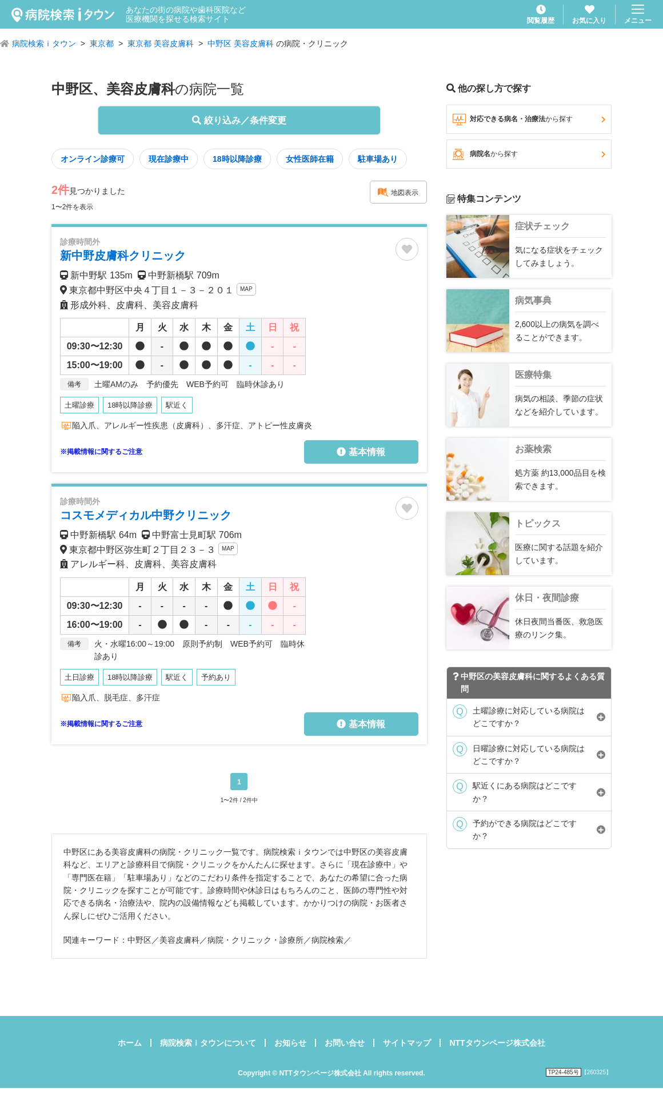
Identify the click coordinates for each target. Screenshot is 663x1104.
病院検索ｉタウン (44, 43)
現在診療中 (169, 159)
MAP (246, 289)
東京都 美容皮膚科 (160, 43)
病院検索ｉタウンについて (208, 1042)
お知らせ (290, 1042)
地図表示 (398, 192)
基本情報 (361, 452)
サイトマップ (407, 1042)
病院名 (529, 154)
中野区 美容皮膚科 (240, 43)
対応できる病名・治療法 (529, 119)
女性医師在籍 (310, 159)
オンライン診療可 (93, 159)
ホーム (130, 1042)
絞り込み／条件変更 (239, 120)
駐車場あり (378, 159)
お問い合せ (345, 1042)
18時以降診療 (237, 159)
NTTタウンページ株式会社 (497, 1042)
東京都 (102, 43)
